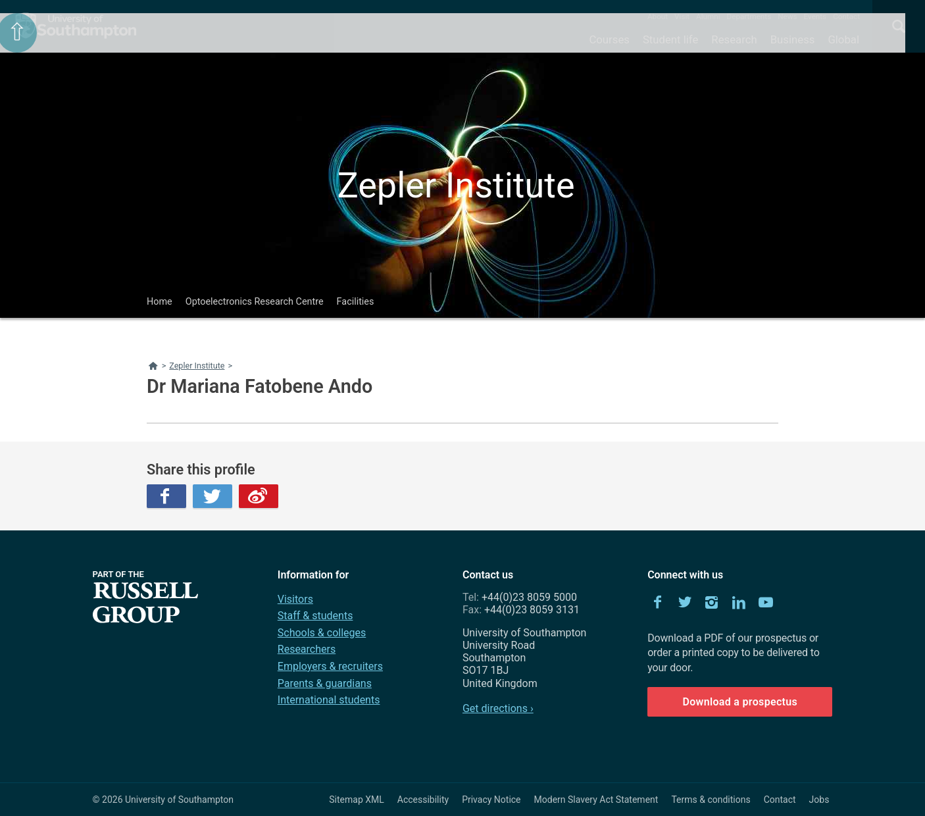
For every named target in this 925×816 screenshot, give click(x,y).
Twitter (212, 496)
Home (159, 301)
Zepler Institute (455, 185)
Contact (846, 16)
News (787, 16)
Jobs (819, 799)
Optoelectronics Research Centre (255, 301)
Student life (670, 39)
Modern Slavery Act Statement (596, 799)
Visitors (295, 599)
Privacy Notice (491, 799)
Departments (749, 16)
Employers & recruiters (330, 666)
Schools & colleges (322, 632)
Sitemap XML (356, 799)
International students (329, 700)
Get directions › (498, 708)
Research (734, 39)
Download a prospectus (739, 702)
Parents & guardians (325, 683)
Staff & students (315, 615)
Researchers (307, 649)
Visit (681, 16)
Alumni (708, 16)
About (657, 16)
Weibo (258, 496)
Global (843, 39)
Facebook (166, 496)
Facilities (355, 301)
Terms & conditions (710, 799)
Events (815, 16)
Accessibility (423, 799)
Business (792, 39)
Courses (609, 39)
